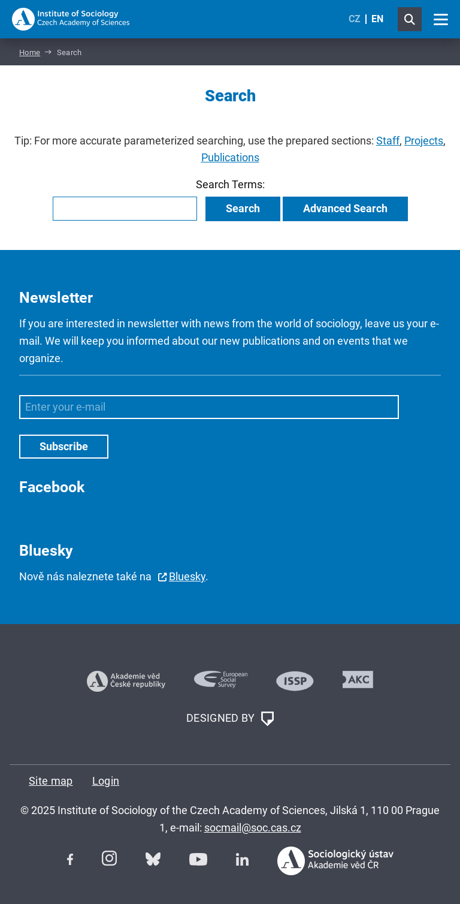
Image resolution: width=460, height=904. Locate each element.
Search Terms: (230, 184)
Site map (51, 781)
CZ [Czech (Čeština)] (355, 19)
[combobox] (125, 209)
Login (106, 781)
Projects (423, 140)
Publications (230, 157)
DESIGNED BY (230, 719)
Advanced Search (345, 208)
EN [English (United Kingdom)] (377, 19)
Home (29, 52)
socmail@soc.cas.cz (252, 827)
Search (243, 208)
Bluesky (187, 576)
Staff (388, 140)
